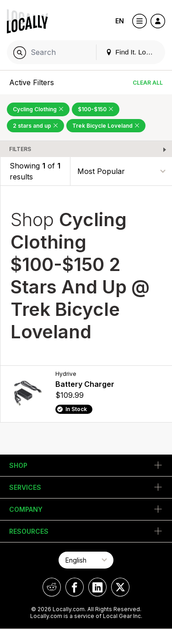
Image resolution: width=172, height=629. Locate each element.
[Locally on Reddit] (52, 587)
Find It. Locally (133, 52)
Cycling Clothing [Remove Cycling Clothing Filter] (38, 109)
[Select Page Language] (86, 560)
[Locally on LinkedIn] (97, 587)
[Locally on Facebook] (74, 587)
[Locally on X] (120, 587)
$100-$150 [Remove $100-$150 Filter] (95, 109)
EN (119, 21)
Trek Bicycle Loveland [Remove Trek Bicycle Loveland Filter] (106, 125)
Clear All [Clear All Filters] (148, 82)
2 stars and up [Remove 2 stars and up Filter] (35, 125)
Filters (20, 149)
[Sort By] (121, 171)
